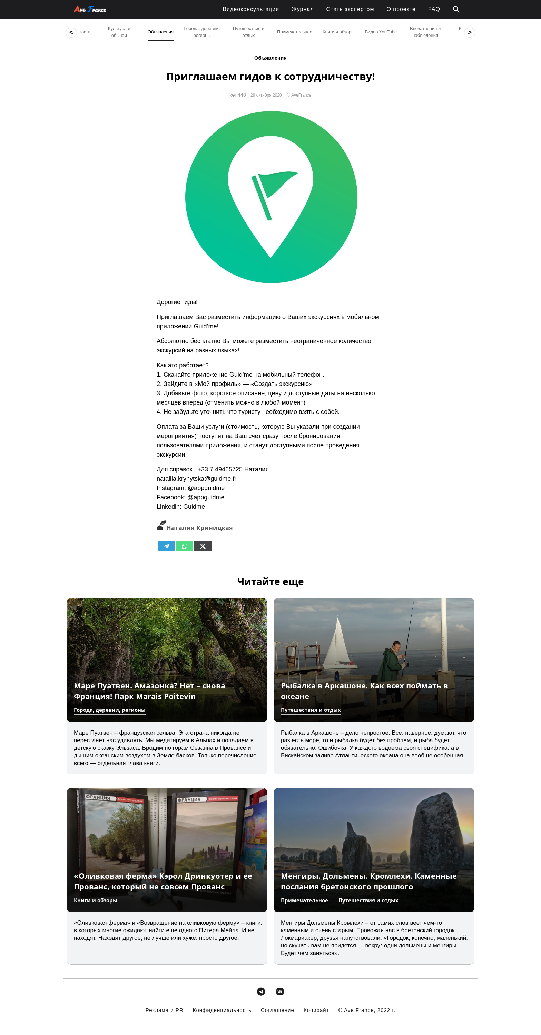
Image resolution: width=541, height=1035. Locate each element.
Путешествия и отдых (311, 709)
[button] (456, 10)
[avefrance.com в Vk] (280, 992)
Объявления (270, 58)
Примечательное (304, 900)
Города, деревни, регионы (110, 709)
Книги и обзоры (95, 900)
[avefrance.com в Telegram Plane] (261, 992)
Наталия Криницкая (195, 528)
